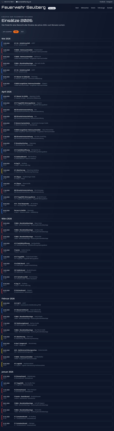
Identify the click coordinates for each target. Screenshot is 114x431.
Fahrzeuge (101, 8)
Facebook (102, 2)
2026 (16, 32)
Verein (93, 8)
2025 (22, 32)
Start (77, 8)
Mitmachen (85, 8)
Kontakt (109, 8)
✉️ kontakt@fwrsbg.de (23, 2)
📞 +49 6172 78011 (8, 2)
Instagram (109, 2)
